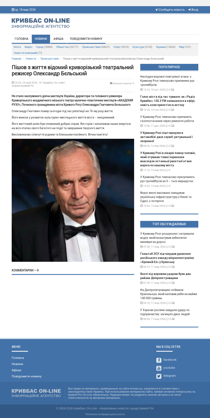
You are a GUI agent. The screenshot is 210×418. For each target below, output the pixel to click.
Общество (67, 46)
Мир (185, 46)
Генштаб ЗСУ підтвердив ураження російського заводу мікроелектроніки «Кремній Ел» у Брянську (167, 258)
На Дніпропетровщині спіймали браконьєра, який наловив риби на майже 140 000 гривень (168, 294)
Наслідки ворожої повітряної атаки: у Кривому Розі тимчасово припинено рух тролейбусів (167, 80)
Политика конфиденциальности (105, 414)
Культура (142, 46)
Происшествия (96, 46)
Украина (165, 46)
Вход (193, 9)
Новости (31, 58)
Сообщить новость (170, 9)
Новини (41, 38)
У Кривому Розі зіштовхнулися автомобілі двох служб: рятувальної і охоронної (166, 137)
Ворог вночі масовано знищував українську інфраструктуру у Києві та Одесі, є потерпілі (166, 197)
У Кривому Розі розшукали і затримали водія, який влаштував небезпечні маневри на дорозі (167, 237)
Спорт (121, 46)
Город (44, 46)
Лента (17, 46)
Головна (21, 38)
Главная (16, 58)
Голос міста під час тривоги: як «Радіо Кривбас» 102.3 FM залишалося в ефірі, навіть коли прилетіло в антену (167, 101)
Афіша (58, 38)
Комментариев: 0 (122, 83)
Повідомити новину (86, 38)
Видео (28, 46)
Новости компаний (28, 52)
